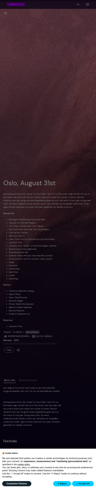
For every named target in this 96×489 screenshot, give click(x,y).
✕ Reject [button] (62, 483)
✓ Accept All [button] (83, 483)
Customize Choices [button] (17, 483)
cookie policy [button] (23, 464)
